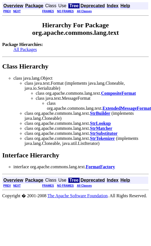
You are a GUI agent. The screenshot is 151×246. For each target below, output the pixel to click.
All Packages (25, 49)
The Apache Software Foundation (77, 195)
